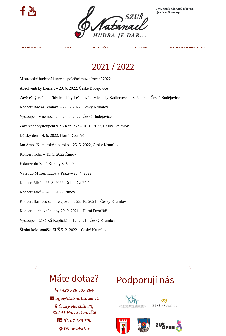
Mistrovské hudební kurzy (187, 47)
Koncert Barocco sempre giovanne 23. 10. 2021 (58, 201)
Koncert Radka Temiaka (39, 107)
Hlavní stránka (31, 47)
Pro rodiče (99, 47)
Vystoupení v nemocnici (39, 116)
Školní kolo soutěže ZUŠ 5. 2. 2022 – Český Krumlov (63, 230)
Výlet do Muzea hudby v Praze (45, 173)
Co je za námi (138, 47)
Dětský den (29, 135)
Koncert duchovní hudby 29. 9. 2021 (49, 211)
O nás (65, 47)
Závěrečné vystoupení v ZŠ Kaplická (49, 126)
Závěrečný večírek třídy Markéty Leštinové (55, 97)
